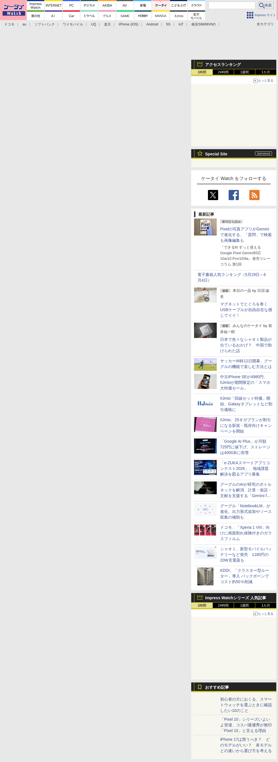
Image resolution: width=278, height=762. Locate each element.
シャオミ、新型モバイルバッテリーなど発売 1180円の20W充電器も (246, 554)
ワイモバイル (73, 24)
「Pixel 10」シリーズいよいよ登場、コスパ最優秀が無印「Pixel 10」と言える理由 (246, 725)
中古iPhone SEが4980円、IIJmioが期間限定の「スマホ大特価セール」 (245, 382)
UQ (93, 24)
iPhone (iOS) (128, 24)
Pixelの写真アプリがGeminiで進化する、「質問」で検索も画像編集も (246, 235)
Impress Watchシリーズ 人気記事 (235, 598)
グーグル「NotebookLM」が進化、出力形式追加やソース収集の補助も (246, 511)
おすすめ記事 (217, 687)
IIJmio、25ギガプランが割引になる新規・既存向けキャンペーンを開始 (246, 425)
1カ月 (266, 72)
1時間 (202, 72)
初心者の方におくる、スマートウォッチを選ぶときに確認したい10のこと (246, 705)
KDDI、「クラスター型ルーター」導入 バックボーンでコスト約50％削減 (244, 576)
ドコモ (9, 24)
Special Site (216, 154)
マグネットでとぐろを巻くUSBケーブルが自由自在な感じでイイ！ (246, 310)
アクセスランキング (223, 64)
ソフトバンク (44, 24)
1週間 (244, 72)
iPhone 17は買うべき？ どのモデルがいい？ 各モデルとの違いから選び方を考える (246, 745)
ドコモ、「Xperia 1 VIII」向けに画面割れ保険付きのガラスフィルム (246, 533)
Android (152, 24)
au (24, 24)
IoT (181, 24)
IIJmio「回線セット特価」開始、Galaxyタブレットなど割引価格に (246, 404)
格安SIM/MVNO (203, 24)
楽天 (107, 24)
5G (168, 24)
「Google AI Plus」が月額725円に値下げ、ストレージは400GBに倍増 (245, 447)
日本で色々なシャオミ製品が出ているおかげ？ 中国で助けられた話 (246, 345)
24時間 (223, 72)
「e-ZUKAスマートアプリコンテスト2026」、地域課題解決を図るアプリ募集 (245, 468)
